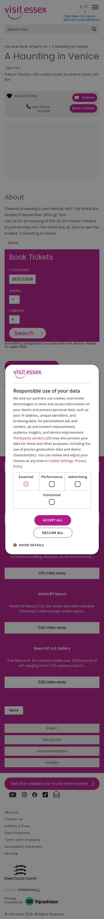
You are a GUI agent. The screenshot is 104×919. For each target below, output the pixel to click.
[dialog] (52, 459)
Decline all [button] (52, 532)
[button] (28, 544)
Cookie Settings (60, 460)
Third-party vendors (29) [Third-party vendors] (32, 438)
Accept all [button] (52, 520)
